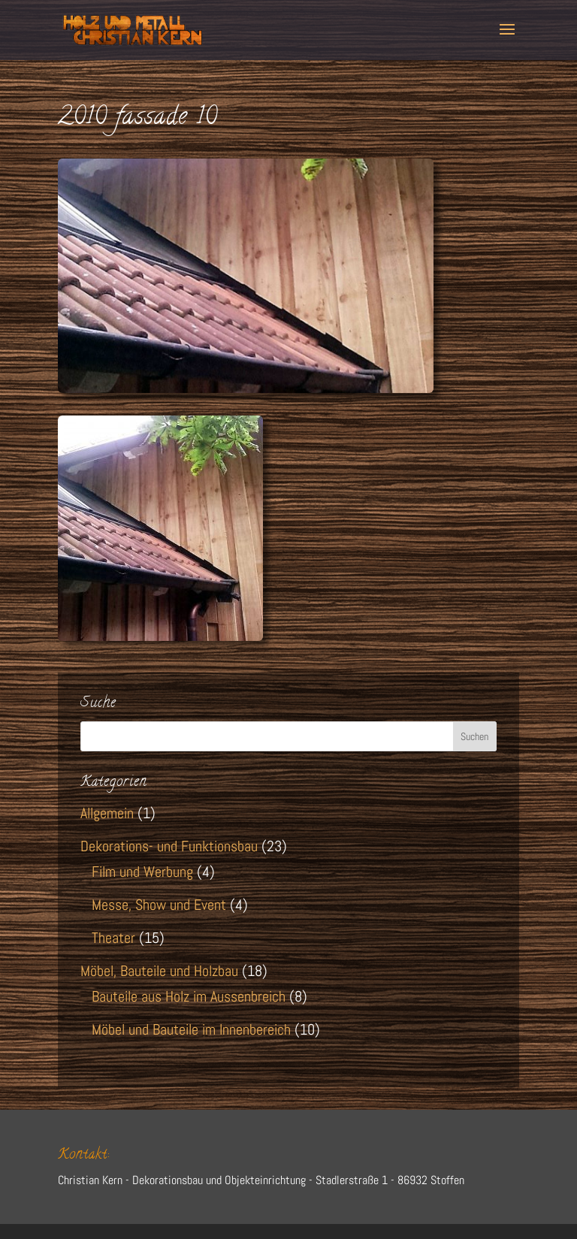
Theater (113, 937)
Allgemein (107, 813)
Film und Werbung (142, 871)
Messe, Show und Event (159, 904)
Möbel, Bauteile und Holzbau (159, 971)
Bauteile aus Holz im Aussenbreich (188, 996)
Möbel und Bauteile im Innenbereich (191, 1029)
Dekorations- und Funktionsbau (169, 846)
